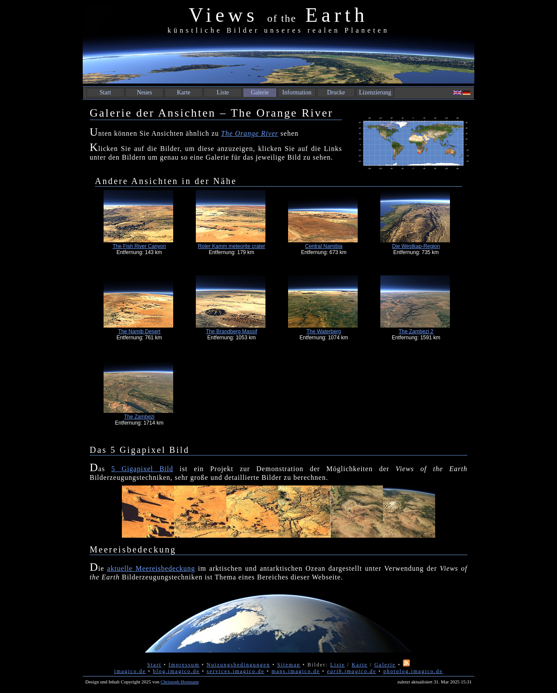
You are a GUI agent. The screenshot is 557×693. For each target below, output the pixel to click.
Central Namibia (323, 246)
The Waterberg (323, 331)
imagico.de (130, 671)
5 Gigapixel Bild (142, 468)
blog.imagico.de (176, 671)
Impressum (183, 665)
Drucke (336, 92)
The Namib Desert (139, 331)
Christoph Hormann (180, 681)
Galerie (259, 92)
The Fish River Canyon (139, 246)
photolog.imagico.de (413, 671)
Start (105, 92)
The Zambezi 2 (416, 331)
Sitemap (288, 665)
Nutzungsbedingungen (238, 665)
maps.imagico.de (296, 671)
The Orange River (249, 133)
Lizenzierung (375, 92)
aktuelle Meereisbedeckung (151, 568)
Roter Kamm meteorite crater (231, 246)
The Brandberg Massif (231, 331)
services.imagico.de (236, 671)
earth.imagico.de (351, 671)
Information (297, 92)
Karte (183, 92)
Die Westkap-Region (416, 246)
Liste (223, 92)
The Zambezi (139, 417)
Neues (144, 92)
